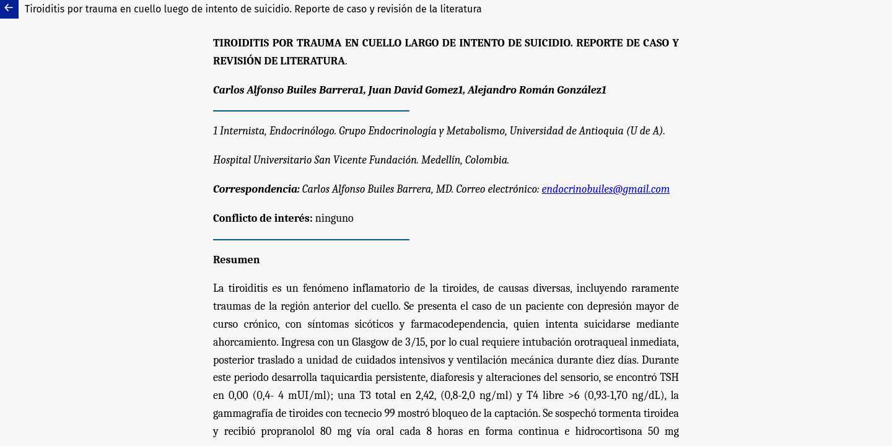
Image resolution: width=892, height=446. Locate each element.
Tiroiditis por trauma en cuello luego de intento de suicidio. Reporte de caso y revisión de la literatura (253, 9)
